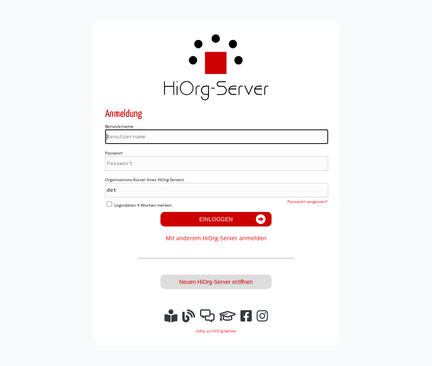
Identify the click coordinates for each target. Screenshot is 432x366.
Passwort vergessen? (307, 201)
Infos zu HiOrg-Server (216, 331)
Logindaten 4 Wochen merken (143, 205)
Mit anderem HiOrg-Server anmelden (216, 238)
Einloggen (216, 219)
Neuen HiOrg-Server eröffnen (216, 282)
